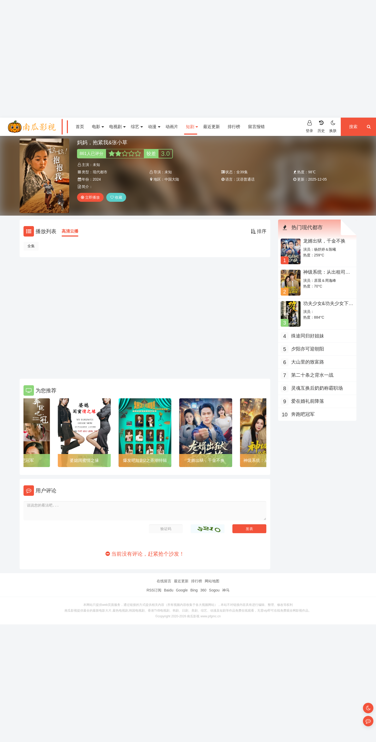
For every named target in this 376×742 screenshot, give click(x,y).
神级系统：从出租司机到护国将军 (326, 274)
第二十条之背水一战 (312, 375)
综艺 (137, 126)
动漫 (154, 126)
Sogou (214, 590)
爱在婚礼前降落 (307, 401)
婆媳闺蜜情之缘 (84, 460)
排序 (258, 231)
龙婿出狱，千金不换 (206, 460)
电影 (98, 126)
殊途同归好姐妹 (307, 335)
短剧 (192, 126)
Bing (194, 590)
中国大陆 (171, 179)
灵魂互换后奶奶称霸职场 (317, 388)
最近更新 (211, 126)
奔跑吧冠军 (303, 414)
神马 (226, 590)
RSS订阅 (153, 590)
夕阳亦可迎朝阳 (307, 349)
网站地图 (212, 581)
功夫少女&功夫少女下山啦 (328, 306)
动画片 (172, 126)
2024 (97, 179)
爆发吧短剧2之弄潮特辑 (145, 460)
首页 (80, 126)
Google (182, 590)
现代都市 (100, 172)
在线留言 (164, 581)
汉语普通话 (245, 179)
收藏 (116, 197)
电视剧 (117, 126)
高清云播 (70, 231)
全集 (31, 246)
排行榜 (234, 126)
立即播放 (90, 197)
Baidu (168, 590)
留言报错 (256, 126)
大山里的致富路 (307, 362)
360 (203, 590)
